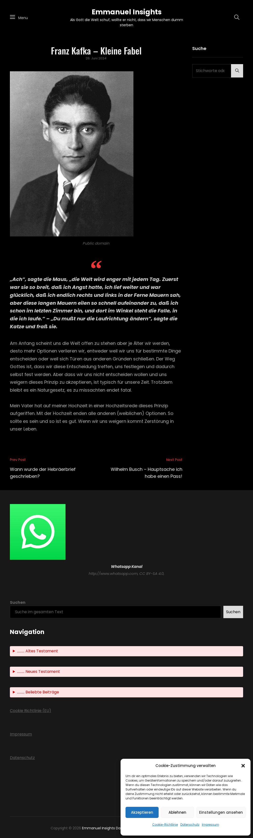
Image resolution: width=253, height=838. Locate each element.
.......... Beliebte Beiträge (38, 692)
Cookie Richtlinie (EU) (30, 710)
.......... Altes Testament (37, 651)
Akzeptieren (142, 812)
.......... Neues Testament (38, 671)
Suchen (17, 602)
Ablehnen (177, 812)
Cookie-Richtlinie (165, 824)
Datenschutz (189, 824)
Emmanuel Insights (126, 12)
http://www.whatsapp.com (113, 573)
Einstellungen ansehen (221, 812)
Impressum (210, 824)
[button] (243, 765)
